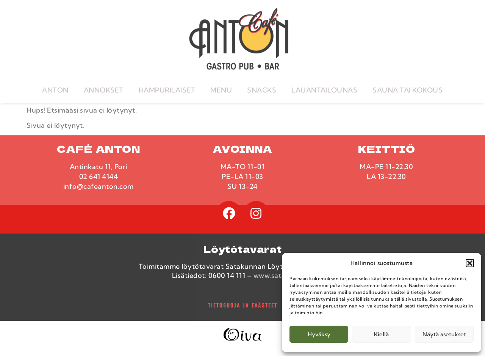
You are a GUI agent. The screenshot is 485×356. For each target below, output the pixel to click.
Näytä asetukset (444, 334)
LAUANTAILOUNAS (324, 90)
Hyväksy (319, 334)
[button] (470, 263)
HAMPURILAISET (167, 90)
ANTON (55, 90)
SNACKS (261, 90)
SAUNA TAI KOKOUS (407, 90)
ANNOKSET (104, 90)
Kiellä (381, 334)
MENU (221, 90)
